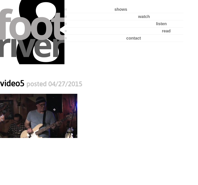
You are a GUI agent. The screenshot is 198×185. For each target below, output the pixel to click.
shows (120, 9)
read (166, 31)
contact (133, 38)
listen (161, 24)
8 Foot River (32, 32)
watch (144, 16)
